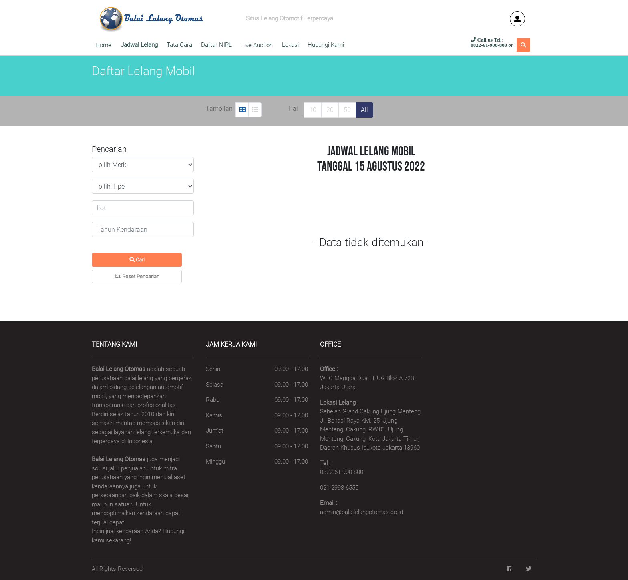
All (364, 110)
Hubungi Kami (327, 44)
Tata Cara (179, 44)
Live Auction (257, 45)
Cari (137, 260)
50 (347, 110)
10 (312, 110)
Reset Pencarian (137, 276)
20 (330, 110)
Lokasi (290, 44)
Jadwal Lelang (139, 44)
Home (103, 45)
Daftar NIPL (216, 44)
